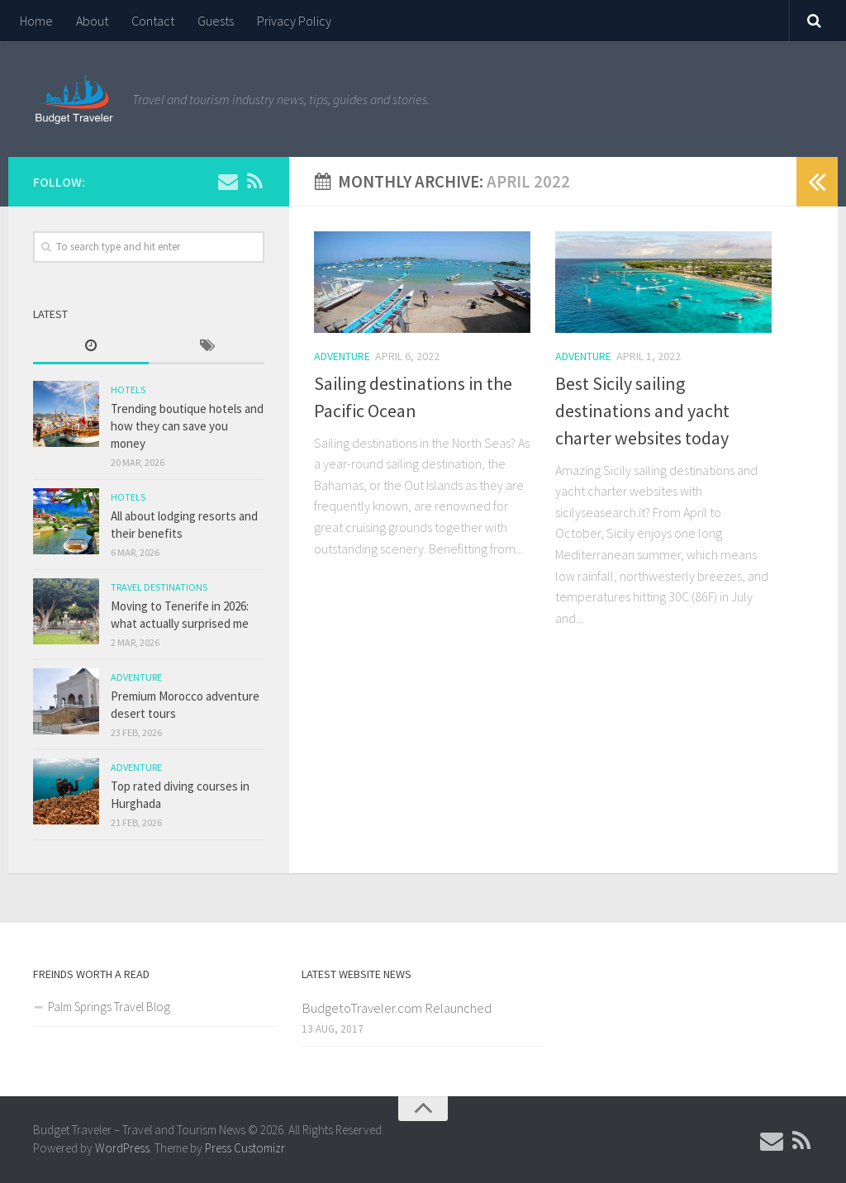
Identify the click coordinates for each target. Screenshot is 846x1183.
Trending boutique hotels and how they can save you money (187, 426)
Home (36, 20)
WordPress (122, 1148)
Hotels (128, 389)
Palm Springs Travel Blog (109, 1006)
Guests (215, 20)
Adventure (342, 356)
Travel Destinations (159, 587)
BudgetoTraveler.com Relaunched (397, 1008)
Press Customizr (244, 1148)
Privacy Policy (294, 20)
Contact (152, 20)
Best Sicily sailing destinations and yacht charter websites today (642, 410)
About (92, 20)
